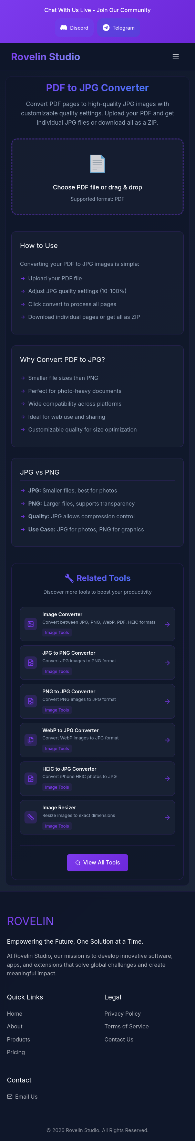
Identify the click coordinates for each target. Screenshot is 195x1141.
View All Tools (97, 862)
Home (14, 1013)
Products (18, 1039)
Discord (74, 27)
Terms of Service (126, 1026)
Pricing (16, 1052)
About (14, 1026)
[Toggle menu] (175, 57)
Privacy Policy (122, 1013)
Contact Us (118, 1039)
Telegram (118, 27)
